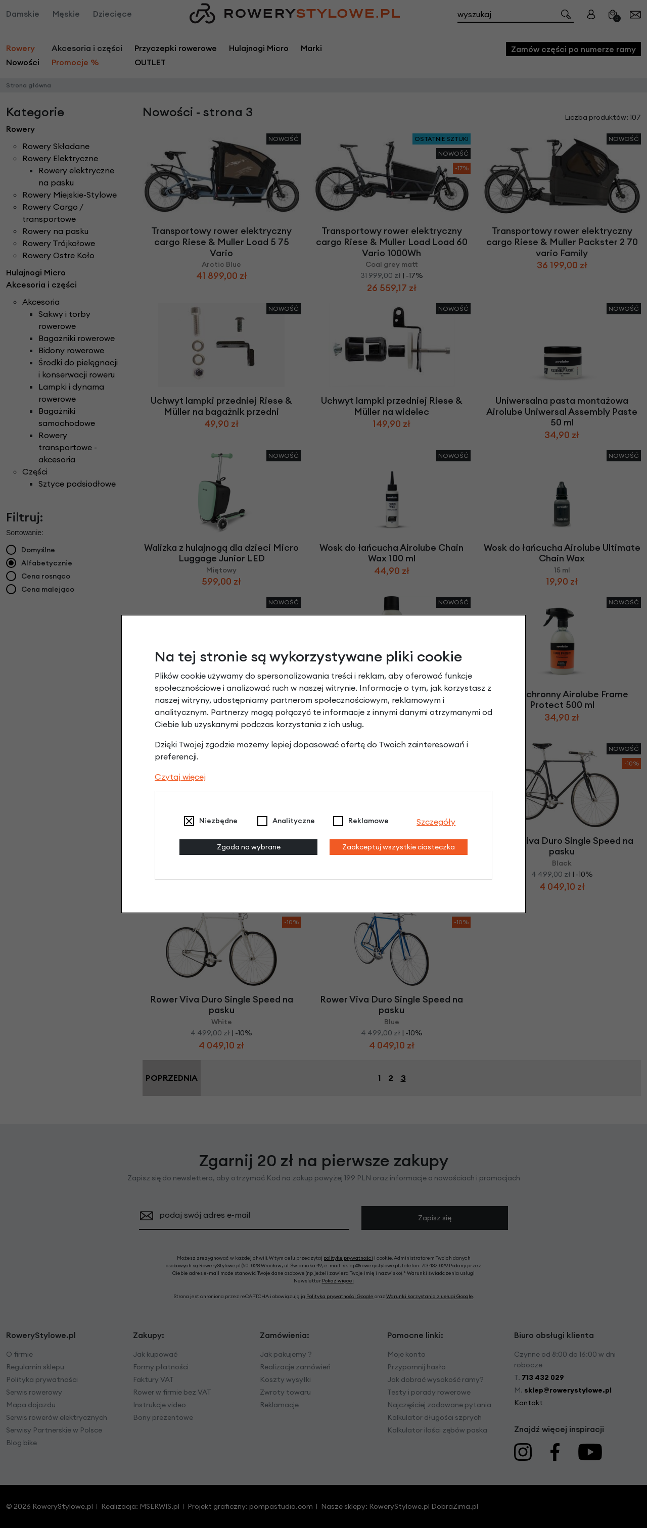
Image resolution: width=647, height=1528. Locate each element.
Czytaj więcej (180, 777)
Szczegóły (436, 822)
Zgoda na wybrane (249, 846)
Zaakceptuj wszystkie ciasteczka (398, 846)
